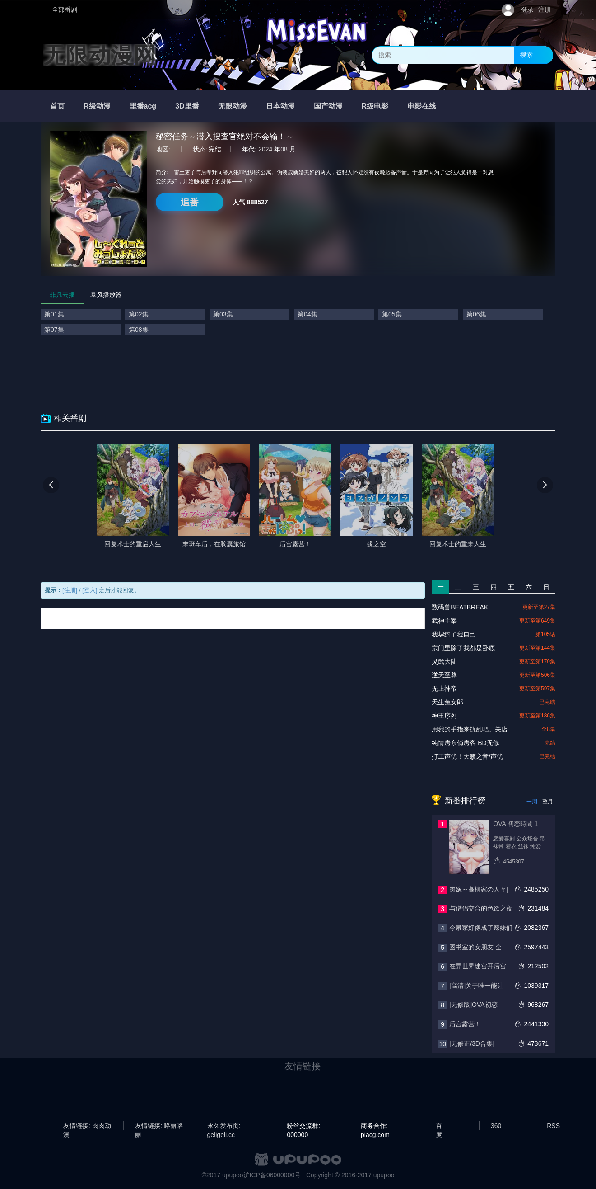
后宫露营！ (465, 1024)
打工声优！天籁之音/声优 (467, 756)
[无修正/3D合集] (471, 1043)
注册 (544, 9)
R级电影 (375, 106)
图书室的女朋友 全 (475, 947)
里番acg (143, 106)
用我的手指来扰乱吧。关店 (470, 729)
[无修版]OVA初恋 (473, 1004)
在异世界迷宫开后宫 (477, 966)
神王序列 (444, 715)
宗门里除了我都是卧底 (463, 647)
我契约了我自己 (454, 634)
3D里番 (187, 106)
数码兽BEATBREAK (460, 607)
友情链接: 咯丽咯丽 (159, 1126)
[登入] (89, 590)
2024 (265, 149)
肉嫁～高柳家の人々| (478, 889)
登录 (527, 9)
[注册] (69, 590)
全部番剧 (64, 9)
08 (284, 149)
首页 (57, 106)
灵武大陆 (444, 661)
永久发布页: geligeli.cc (224, 1126)
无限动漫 (232, 106)
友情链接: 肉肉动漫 (87, 1126)
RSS (553, 1125)
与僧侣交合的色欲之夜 (480, 908)
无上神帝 (444, 688)
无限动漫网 (99, 55)
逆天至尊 (444, 675)
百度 (439, 1126)
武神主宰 (444, 620)
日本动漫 (280, 106)
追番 (190, 202)
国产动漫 (328, 106)
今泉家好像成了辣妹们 (480, 927)
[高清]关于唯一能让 (476, 985)
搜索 (526, 54)
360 (496, 1125)
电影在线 (421, 106)
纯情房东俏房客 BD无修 (465, 742)
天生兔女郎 (447, 702)
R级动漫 (97, 106)
